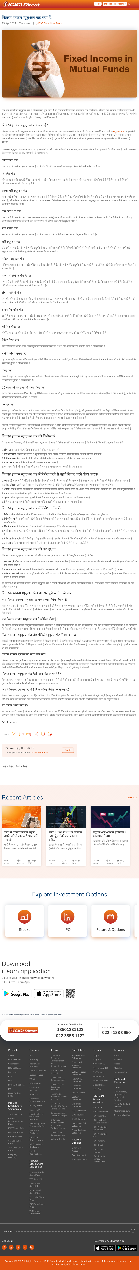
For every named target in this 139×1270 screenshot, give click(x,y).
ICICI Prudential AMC (100, 1135)
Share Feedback (39, 752)
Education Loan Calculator (79, 1131)
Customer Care (36, 1075)
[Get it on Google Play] (126, 1247)
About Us (33, 1094)
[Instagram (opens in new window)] (11, 1247)
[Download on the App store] (105, 1247)
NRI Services (35, 1083)
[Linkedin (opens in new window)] (25, 1247)
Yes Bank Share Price (15, 1142)
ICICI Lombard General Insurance (101, 1121)
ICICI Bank (97, 1107)
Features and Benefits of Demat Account (59, 1096)
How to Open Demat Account (58, 1133)
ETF (10, 1076)
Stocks (11, 1055)
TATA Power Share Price (35, 1184)
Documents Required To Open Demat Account (59, 1106)
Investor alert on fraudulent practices (36, 1117)
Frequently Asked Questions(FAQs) (37, 1124)
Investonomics (120, 1072)
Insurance (12, 1072)
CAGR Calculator (79, 1119)
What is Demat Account (57, 1071)
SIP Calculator (78, 1115)
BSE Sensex (98, 1072)
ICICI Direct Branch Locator (36, 1138)
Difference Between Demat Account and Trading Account (58, 1124)
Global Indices (99, 1085)
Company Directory (12, 1155)
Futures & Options (16, 1085)
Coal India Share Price (36, 1198)
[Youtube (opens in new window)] (31, 1247)
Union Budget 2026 (14, 1094)
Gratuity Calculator (76, 1098)
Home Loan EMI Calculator (79, 1124)
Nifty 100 (97, 1059)
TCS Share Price (36, 1179)
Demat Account (79, 1155)
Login (98, 4)
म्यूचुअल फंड (118, 131)
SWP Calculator (79, 1110)
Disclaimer (10, 722)
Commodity (13, 1063)
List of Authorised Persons (122, 1105)
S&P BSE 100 (99, 1076)
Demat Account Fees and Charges (59, 1114)
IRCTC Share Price (16, 1128)
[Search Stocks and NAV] (129, 4)
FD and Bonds (14, 1068)
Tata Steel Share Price (15, 1149)
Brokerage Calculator (76, 1105)
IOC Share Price (15, 1136)
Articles (117, 1055)
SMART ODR (35, 1110)
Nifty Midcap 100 (100, 1068)
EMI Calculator (78, 1092)
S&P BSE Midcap (100, 1080)
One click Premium (37, 1070)
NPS (10, 1080)
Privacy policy (35, 1105)
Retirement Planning (34, 1065)
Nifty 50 (96, 1055)
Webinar (118, 1059)
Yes (68, 750)
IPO (9, 1089)
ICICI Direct (98, 1145)
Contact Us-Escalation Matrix (37, 1100)
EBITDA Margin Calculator (79, 1073)
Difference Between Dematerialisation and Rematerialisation (59, 1060)
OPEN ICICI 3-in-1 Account (114, 4)
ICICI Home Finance (98, 1150)
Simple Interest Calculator (78, 1056)
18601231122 (70, 1029)
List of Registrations (35, 1152)
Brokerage (34, 1059)
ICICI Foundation (100, 1111)
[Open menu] (135, 4)
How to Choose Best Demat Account (57, 1087)
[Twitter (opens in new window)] (18, 1247)
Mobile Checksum (122, 1111)
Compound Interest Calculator (77, 1065)
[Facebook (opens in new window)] (4, 1247)
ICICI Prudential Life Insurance (100, 1128)
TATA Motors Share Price (35, 1212)
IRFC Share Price (15, 1132)
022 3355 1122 (70, 1035)
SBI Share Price (15, 1114)
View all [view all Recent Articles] (132, 797)
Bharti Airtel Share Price (35, 1191)
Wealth (32, 1079)
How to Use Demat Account (58, 1078)
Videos (117, 1063)
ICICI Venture (99, 1141)
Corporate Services (34, 1088)
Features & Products (34, 1131)
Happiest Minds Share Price (36, 1173)
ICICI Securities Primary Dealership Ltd (99, 1159)
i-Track (117, 1087)
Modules (118, 1068)
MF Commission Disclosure (36, 1145)
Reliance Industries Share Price (15, 1121)
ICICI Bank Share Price (37, 1205)
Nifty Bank (98, 1089)
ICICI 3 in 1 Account (76, 1149)
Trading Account (79, 1159)
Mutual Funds (14, 1059)
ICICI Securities (99, 1116)
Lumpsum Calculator (76, 1087)
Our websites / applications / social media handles (120, 1095)
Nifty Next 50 (99, 1063)
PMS (31, 1055)
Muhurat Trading (58, 1139)
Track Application (122, 1115)
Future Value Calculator (77, 1080)
